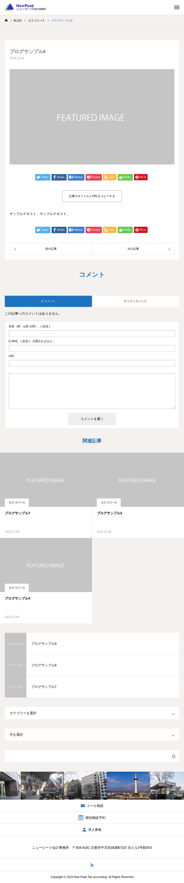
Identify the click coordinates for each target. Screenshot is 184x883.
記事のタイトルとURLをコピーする (92, 196)
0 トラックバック (135, 301)
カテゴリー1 (17, 502)
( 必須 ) (29, 326)
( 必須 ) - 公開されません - (31, 341)
